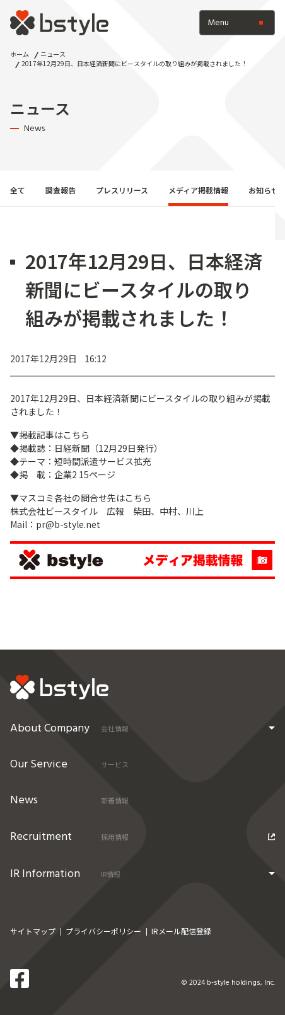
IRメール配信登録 (181, 931)
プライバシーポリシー (103, 931)
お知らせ (263, 190)
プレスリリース (122, 190)
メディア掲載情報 (198, 190)
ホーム (19, 54)
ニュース (53, 54)
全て (17, 190)
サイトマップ (32, 931)
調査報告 (60, 190)
